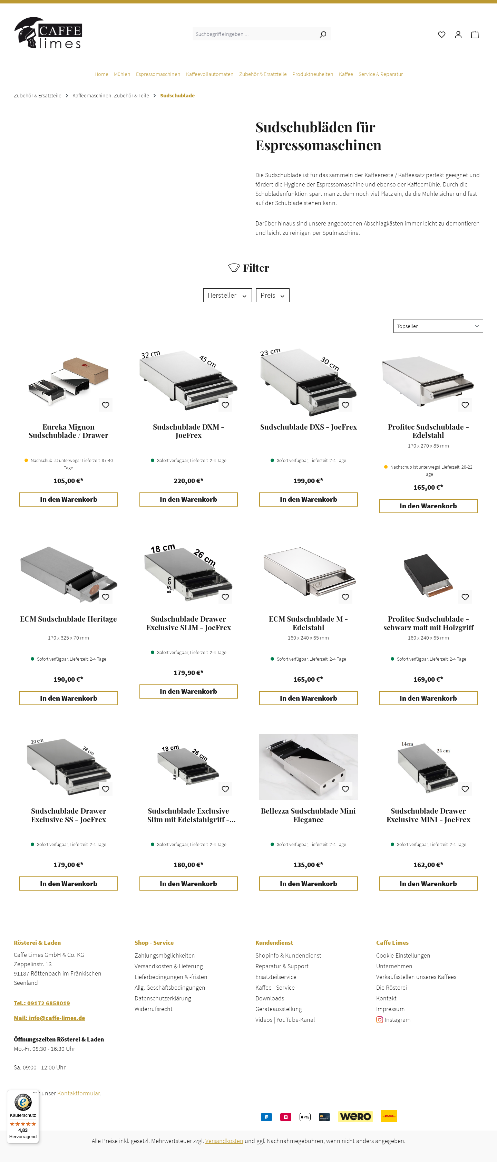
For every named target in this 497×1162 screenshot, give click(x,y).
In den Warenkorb (68, 499)
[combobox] (254, 33)
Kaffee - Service (275, 987)
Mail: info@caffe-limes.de (49, 1018)
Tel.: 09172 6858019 (42, 1003)
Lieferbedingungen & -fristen (171, 977)
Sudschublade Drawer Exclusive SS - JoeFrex (68, 815)
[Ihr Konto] (458, 34)
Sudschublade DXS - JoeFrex (308, 426)
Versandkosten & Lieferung (169, 966)
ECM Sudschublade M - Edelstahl (308, 623)
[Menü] (35, 1094)
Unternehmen (394, 966)
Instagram (398, 1020)
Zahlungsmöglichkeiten (165, 955)
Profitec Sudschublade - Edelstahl (428, 431)
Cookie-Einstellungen (403, 955)
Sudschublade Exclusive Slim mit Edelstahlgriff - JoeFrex (188, 815)
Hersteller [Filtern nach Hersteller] (227, 295)
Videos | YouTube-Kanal (285, 1020)
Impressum (390, 1009)
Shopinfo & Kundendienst (288, 955)
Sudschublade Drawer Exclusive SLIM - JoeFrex (188, 623)
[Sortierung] (438, 326)
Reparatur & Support (282, 966)
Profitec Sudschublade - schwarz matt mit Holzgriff (428, 623)
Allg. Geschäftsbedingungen (170, 987)
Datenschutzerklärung (163, 998)
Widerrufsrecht (154, 1009)
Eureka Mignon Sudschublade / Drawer (68, 431)
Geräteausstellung (278, 1009)
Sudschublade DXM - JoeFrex (188, 431)
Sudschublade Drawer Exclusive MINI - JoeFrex (428, 815)
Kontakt (386, 998)
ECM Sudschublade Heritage (68, 618)
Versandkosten (224, 1141)
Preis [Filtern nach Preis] (273, 295)
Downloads (269, 998)
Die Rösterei (391, 987)
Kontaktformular (78, 1093)
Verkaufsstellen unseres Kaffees (416, 977)
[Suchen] (323, 33)
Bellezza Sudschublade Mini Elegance (308, 815)
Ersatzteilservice (275, 977)
